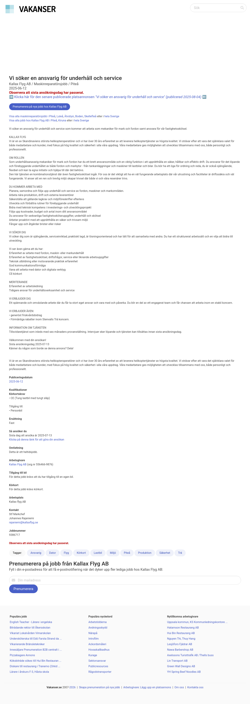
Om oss (179, 687)
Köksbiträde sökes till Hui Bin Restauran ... (35, 660)
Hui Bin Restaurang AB (181, 633)
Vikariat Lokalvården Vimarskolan (30, 633)
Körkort (81, 552)
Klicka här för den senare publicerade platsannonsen (107, 97)
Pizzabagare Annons (22, 655)
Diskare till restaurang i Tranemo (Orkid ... (35, 666)
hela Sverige (111, 116)
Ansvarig (36, 552)
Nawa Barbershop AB (180, 649)
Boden (79, 116)
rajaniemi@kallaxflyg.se (23, 522)
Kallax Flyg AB (18, 464)
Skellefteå (90, 116)
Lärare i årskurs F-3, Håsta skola (29, 671)
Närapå (93, 633)
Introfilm (94, 638)
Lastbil (98, 552)
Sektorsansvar (97, 660)
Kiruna (62, 120)
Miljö (113, 552)
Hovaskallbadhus (99, 649)
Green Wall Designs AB (181, 666)
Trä (180, 552)
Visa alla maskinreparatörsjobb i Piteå (32, 116)
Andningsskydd (98, 627)
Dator (52, 552)
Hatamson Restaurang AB (183, 627)
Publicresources (98, 666)
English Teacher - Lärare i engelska (31, 622)
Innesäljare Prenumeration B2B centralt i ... (36, 649)
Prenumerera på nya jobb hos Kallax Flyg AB (40, 106)
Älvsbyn (69, 116)
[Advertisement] (125, 41)
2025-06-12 (16, 381)
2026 (72, 687)
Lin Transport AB (177, 660)
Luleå (60, 116)
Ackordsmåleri (97, 644)
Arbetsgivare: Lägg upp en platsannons (147, 687)
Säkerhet (164, 552)
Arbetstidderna (98, 622)
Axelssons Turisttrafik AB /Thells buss (190, 655)
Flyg (66, 552)
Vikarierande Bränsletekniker (27, 644)
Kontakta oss (195, 687)
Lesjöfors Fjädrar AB (179, 644)
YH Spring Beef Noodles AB (184, 671)
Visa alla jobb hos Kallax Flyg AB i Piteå (33, 120)
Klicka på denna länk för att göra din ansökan (36, 439)
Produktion (144, 552)
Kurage (93, 655)
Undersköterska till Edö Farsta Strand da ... (36, 638)
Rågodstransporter (100, 671)
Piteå (127, 552)
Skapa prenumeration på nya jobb (99, 687)
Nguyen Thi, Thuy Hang (181, 638)
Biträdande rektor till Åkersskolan (30, 627)
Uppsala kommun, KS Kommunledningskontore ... (197, 622)
